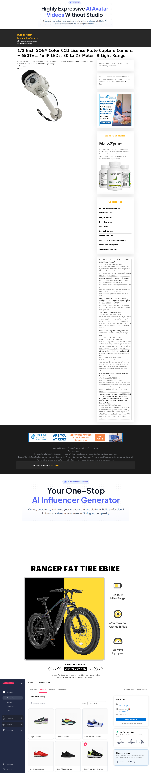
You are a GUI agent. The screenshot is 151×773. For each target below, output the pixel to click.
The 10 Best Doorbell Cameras (110, 312)
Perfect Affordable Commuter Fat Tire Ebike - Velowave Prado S (75, 675)
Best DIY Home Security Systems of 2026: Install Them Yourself (114, 261)
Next (20, 68)
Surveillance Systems (108, 249)
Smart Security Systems (109, 245)
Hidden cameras (106, 236)
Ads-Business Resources (109, 208)
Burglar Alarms (105, 217)
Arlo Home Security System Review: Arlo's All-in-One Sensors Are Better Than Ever (114, 279)
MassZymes (111, 143)
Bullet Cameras (105, 213)
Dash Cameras (105, 222)
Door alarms (104, 226)
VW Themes (54, 465)
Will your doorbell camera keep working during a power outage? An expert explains (115, 300)
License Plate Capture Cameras (112, 240)
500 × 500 (44, 61)
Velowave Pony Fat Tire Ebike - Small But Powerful (75, 677)
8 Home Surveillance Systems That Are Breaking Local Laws (113, 375)
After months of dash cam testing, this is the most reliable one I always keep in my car (114, 353)
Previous (21, 66)
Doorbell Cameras (106, 231)
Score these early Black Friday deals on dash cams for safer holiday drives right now (113, 333)
